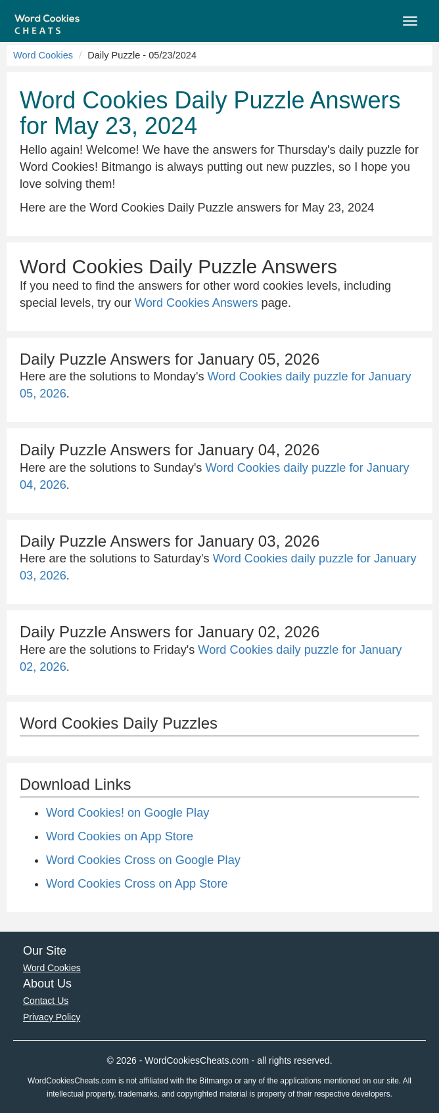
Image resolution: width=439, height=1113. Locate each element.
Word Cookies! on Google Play (127, 812)
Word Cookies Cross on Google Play (143, 860)
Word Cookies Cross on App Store (137, 883)
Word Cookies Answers (196, 302)
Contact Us (45, 1000)
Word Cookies (43, 55)
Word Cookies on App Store (119, 836)
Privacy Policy (51, 1017)
